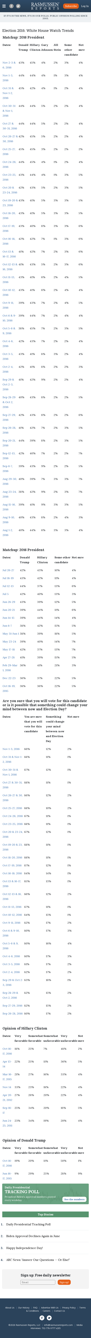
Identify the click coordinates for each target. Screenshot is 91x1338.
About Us (9, 1307)
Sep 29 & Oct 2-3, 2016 (8, 384)
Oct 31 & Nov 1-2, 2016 (8, 93)
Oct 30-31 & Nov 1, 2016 (9, 110)
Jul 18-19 (8, 578)
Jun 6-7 (7, 625)
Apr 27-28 (9, 657)
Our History (23, 1307)
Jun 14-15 (8, 617)
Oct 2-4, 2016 (11, 972)
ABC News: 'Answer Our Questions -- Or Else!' (38, 1260)
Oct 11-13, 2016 (12, 907)
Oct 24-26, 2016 (13, 816)
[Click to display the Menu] (4, 6)
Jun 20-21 (9, 610)
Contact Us (59, 1310)
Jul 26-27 (8, 570)
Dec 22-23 (9, 678)
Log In (85, 6)
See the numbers (74, 1199)
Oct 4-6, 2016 (11, 956)
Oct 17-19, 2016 (12, 865)
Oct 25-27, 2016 (12, 808)
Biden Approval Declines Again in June (33, 1236)
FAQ (35, 1307)
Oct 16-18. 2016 (12, 873)
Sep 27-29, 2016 (12, 1005)
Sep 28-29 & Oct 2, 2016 (9, 402)
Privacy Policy (69, 1307)
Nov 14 (7, 1087)
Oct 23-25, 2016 (13, 824)
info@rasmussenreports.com (58, 1325)
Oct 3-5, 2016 (11, 964)
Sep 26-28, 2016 (13, 1013)
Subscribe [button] (71, 6)
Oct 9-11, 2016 (11, 922)
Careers (46, 1310)
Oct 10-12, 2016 (12, 914)
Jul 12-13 (8, 586)
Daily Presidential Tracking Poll (28, 1224)
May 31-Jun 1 (11, 633)
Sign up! (64, 1282)
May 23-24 (9, 641)
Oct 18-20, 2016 (12, 857)
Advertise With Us (49, 1307)
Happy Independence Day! (24, 1248)
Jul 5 (6, 594)
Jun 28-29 (9, 602)
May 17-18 (9, 649)
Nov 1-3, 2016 (11, 749)
